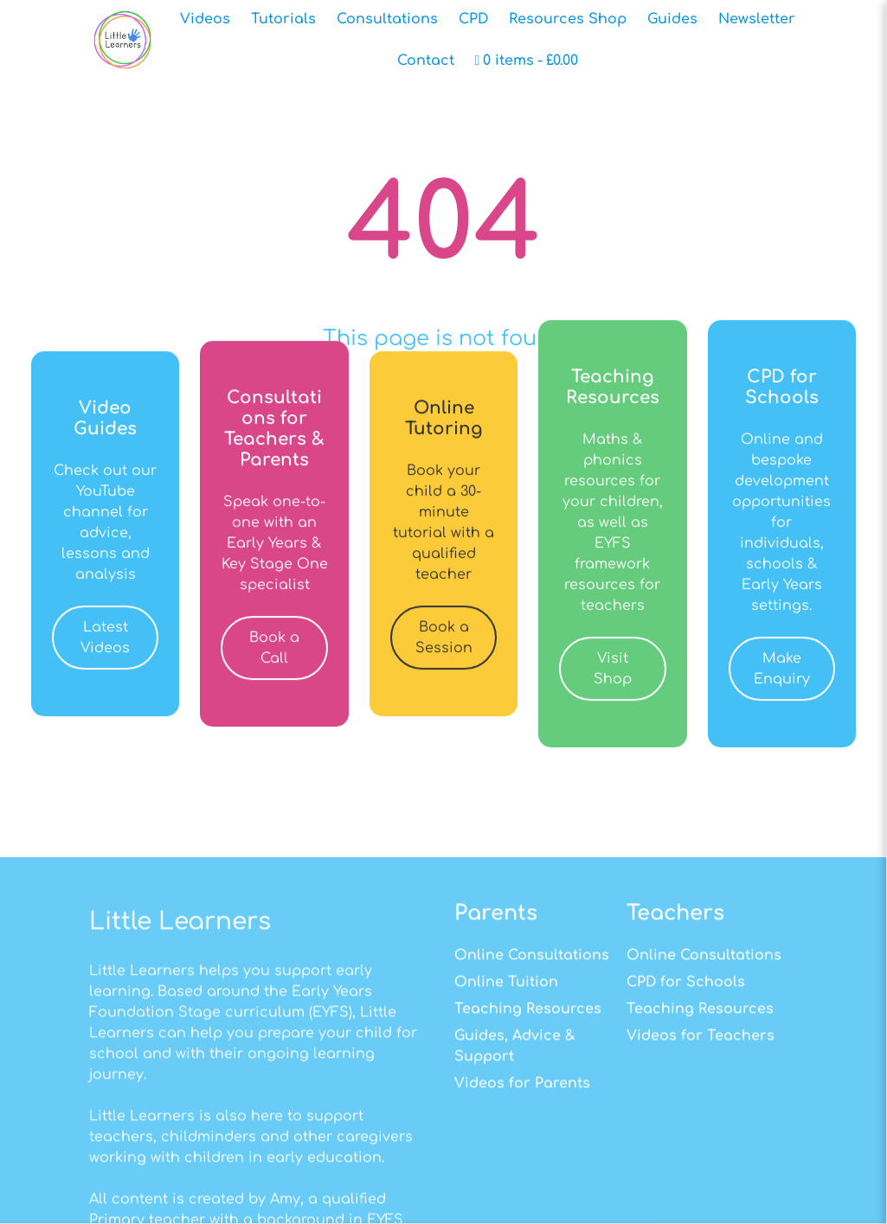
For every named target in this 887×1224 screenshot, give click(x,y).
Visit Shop (613, 686)
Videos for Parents (522, 1216)
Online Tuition (506, 1114)
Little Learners (180, 1053)
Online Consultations (531, 1087)
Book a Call (274, 665)
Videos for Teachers (701, 1168)
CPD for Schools (686, 1114)
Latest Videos (105, 655)
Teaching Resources (527, 1142)
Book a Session (443, 655)
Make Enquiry (782, 686)
